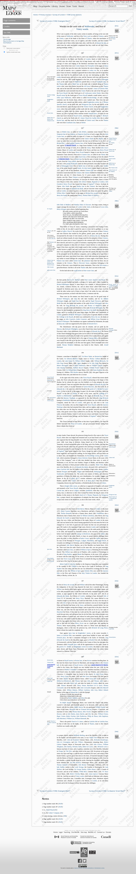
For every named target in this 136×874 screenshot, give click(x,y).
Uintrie (61, 38)
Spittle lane (82, 166)
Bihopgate (98, 471)
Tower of (76, 424)
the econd (92, 193)
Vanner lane (112, 149)
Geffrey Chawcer (67, 231)
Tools (74, 6)
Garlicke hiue (104, 721)
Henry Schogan (61, 209)
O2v (116, 505)
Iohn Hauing (61, 368)
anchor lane (50, 261)
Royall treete (61, 95)
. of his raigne (75, 391)
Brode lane (111, 156)
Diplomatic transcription (13, 48)
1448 (101, 345)
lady (61, 767)
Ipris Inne (70, 550)
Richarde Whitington (96, 308)
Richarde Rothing (79, 735)
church (70, 145)
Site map (84, 832)
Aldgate (79, 471)
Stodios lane (80, 186)
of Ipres (86, 550)
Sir (86, 168)
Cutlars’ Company (53, 813)
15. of (51, 238)
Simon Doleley (83, 458)
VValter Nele (93, 737)
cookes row (92, 70)
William (67, 552)
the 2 (98, 396)
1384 (78, 688)
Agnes (79, 363)
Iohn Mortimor (61, 718)
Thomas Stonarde (62, 765)
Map (35, 6)
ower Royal (50, 400)
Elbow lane (75, 84)
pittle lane (111, 163)
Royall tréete (78, 116)
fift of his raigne (78, 640)
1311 (58, 676)
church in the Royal (95, 280)
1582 (90, 372)
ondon (80, 207)
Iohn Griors (98, 744)
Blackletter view (13, 50)
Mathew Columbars (71, 669)
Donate (108, 832)
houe (84, 263)
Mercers (59, 329)
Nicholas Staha (77, 746)
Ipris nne (49, 549)
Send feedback (7, 43)
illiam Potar (94, 368)
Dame (75, 301)
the (61, 143)
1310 (91, 744)
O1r (116, 276)
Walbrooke (89, 26)
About (81, 6)
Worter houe (50, 265)
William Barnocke (99, 361)
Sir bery (87, 515)
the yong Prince (100, 628)
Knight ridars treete (71, 486)
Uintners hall (89, 170)
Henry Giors (65, 676)
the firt (101, 43)
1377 (99, 594)
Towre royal (67, 559)
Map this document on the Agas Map (13, 41)
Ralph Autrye (78, 707)
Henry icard (80, 152)
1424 (64, 690)
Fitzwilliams (100, 513)
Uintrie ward (91, 120)
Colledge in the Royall (66, 317)
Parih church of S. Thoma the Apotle (113, 498)
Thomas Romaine (66, 513)
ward (86, 36)
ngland (91, 184)
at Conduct (98, 182)
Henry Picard (104, 150)
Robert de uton (88, 746)
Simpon (72, 134)
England (92, 416)
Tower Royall (63, 93)
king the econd (74, 305)
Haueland (60, 612)
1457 (79, 356)
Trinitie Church (88, 107)
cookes (59, 77)
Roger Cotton (61, 716)
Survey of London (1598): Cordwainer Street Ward (106, 21)
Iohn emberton (81, 716)
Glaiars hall (50, 662)
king (103, 398)
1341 (91, 740)
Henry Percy (80, 598)
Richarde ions (102, 746)
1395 (99, 771)
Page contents (9, 20)
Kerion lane (50, 113)
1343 (77, 676)
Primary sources (45, 15)
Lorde (79, 767)
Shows (62, 6)
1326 (99, 735)
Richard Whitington (96, 303)
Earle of (68, 564)
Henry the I (50, 380)
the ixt (95, 236)
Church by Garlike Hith (89, 118)
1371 (58, 511)
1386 (58, 685)
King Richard (112, 444)
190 (82, 53)
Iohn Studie (65, 186)
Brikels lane (50, 119)
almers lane (50, 260)
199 (82, 731)
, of (80, 467)
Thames (89, 38)
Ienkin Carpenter (81, 319)
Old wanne (103, 265)
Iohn (64, 603)
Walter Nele (99, 465)
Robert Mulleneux (80, 365)
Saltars (103, 534)
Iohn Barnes (81, 509)
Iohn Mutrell (104, 688)
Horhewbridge (92, 97)
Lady (68, 361)
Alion (83, 698)
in (83, 534)
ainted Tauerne (113, 138)
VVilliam (74, 566)
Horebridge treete (93, 456)
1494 (96, 705)
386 (62, 442)
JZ (55, 810)
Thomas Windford (67, 345)
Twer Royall (112, 447)
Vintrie (110, 191)
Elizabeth (92, 640)
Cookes (77, 66)
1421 (86, 774)
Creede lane (60, 490)
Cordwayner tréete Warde (92, 93)
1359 (106, 458)
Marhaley (90, 540)
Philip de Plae (92, 716)
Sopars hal (49, 681)
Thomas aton (77, 711)
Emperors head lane (84, 134)
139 (74, 685)
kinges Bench (102, 540)
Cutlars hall (111, 457)
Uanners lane (86, 154)
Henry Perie (79, 623)
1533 (87, 370)
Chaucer (49, 230)
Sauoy (81, 605)
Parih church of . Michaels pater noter (113, 286)
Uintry (89, 148)
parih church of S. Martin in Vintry (51, 666)
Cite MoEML (75, 832)
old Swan (87, 86)
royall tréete (78, 270)
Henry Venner (81, 685)
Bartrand (72, 709)
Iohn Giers (104, 148)
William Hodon (72, 690)
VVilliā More (83, 771)
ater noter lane (88, 270)
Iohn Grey (94, 690)
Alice (75, 299)
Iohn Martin (70, 545)
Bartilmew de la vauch (94, 685)
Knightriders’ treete (84, 633)
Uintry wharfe (72, 161)
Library (55, 6)
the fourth (62, 195)
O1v (116, 352)
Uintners (101, 36)
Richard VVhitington (63, 321)
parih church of (99, 665)
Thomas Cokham (94, 359)
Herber (83, 122)
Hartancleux (98, 356)
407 (106, 762)
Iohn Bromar (82, 765)
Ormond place (92, 113)
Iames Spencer (93, 774)
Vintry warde (82, 29)
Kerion (89, 660)
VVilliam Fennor (103, 714)
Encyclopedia (44, 6)
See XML (7, 32)
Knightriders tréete (93, 102)
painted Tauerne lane (76, 143)
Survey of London (59, 15)
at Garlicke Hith (100, 88)
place (61, 637)
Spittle (98, 538)
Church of (77, 721)
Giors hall (49, 678)
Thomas (65, 678)
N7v (116, 53)
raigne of (74, 188)
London (88, 59)
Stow (68, 6)
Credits (7, 26)
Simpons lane (50, 120)
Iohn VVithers (78, 742)
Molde (59, 303)
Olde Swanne (50, 267)
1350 (98, 676)
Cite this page (7, 39)
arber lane (50, 117)
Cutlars (73, 480)
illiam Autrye (100, 707)
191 (82, 128)
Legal (61, 832)
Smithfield (89, 490)
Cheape (60, 751)
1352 (96, 467)
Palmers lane (61, 261)
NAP (60, 803)
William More (61, 193)
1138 (100, 554)
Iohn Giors (86, 676)
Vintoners (51, 242)
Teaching (67, 832)
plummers (87, 261)
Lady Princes (52, 397)
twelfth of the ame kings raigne (78, 312)
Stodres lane (112, 164)
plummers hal (50, 263)
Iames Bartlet (80, 714)
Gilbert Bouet (91, 769)
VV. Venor (105, 771)
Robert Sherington (62, 365)
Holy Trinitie (86, 573)
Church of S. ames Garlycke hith (51, 722)
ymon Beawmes (89, 386)
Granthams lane (101, 82)
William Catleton (84, 690)
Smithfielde (66, 400)
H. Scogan (49, 208)
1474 (103, 765)
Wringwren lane (86, 104)
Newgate (64, 471)
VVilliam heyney (97, 365)
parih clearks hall (71, 163)
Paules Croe (84, 538)
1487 (58, 522)
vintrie (88, 207)
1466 (74, 363)
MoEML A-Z (92, 832)
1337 (64, 740)
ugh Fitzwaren (96, 301)
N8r (116, 128)
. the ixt (52, 238)
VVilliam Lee (70, 718)
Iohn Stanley (67, 746)
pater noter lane (51, 270)
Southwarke (60, 474)
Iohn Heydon (74, 372)
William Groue (95, 319)
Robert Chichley (75, 774)
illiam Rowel (78, 368)
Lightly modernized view (13, 52)
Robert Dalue (73, 698)
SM (65, 816)
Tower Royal (50, 810)
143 (98, 688)
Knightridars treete (80, 647)
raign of (90, 338)
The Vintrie (111, 142)
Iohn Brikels (82, 132)
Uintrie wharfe (89, 138)
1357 (58, 170)
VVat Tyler (69, 751)
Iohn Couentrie (70, 319)
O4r (116, 731)
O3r (116, 581)
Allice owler (87, 711)
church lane (111, 151)
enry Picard (67, 184)
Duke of (91, 195)
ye (66, 312)
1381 (91, 751)
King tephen (50, 558)
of (95, 305)
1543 (58, 776)
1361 (95, 746)
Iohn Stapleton (103, 716)
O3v (116, 657)
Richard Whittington (63, 284)
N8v (116, 201)
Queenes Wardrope (69, 398)
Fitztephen (90, 66)
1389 (67, 774)
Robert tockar (71, 716)
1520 (63, 370)
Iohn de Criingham (63, 742)
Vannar (103, 154)
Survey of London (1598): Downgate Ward (54, 21)
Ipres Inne (72, 633)
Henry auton (65, 511)
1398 (98, 769)
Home (35, 15)
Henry (80, 195)
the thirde (77, 188)
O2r (116, 431)
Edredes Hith (89, 571)
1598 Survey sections (74, 15)
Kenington (111, 627)
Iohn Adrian (82, 182)
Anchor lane (77, 261)
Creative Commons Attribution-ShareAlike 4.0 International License (89, 868)
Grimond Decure (86, 709)
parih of (65, 647)
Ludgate (76, 490)
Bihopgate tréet (67, 166)
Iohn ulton (71, 714)
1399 (101, 667)
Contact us (101, 832)
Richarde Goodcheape (101, 740)
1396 (58, 513)
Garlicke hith (93, 721)
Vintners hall (114, 167)
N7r (116, 26)
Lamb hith (111, 629)
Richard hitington (63, 299)
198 (82, 657)
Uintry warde (80, 776)
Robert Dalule (103, 690)
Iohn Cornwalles (86, 688)
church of (73, 280)
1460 (92, 361)
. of (99, 43)
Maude (79, 554)
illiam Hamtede (80, 718)
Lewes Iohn (104, 207)
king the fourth (89, 310)
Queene (93, 338)
